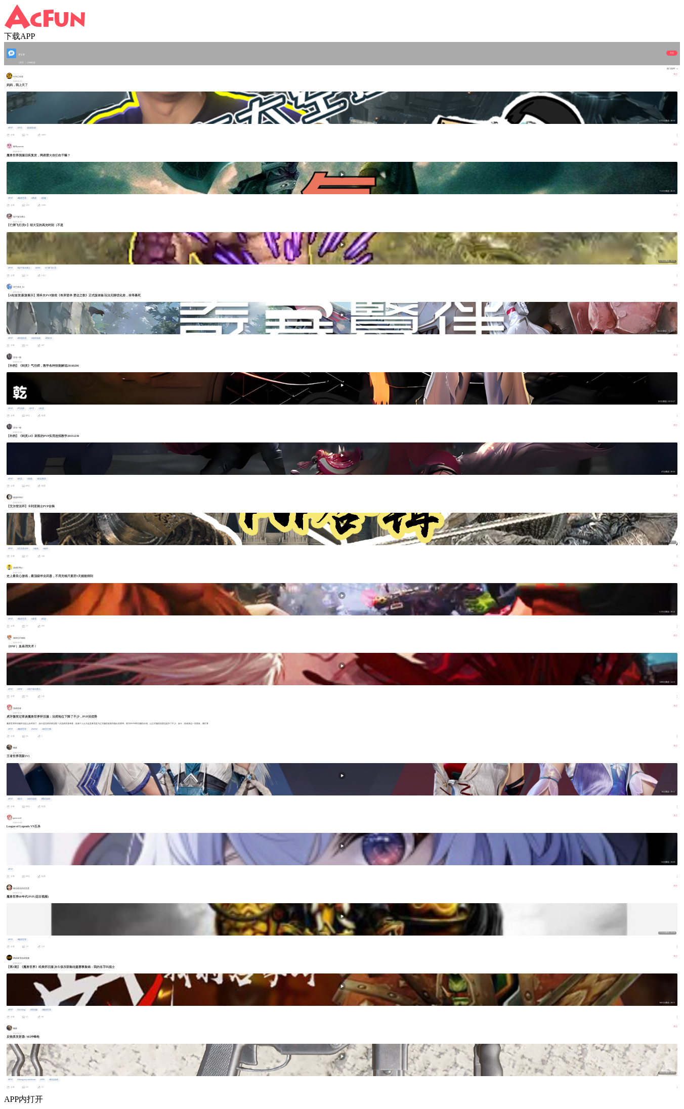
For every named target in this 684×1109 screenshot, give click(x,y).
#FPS (42, 1080)
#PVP (10, 128)
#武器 (43, 619)
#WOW (34, 729)
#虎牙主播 (46, 729)
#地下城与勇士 (23, 268)
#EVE (19, 128)
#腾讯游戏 (45, 799)
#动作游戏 (35, 338)
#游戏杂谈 (31, 128)
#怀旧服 (33, 1010)
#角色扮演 (21, 338)
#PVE (31, 409)
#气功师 (20, 409)
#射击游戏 (53, 1080)
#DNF (37, 268)
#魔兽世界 (21, 198)
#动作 (45, 549)
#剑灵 (41, 409)
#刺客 (29, 479)
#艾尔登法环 (22, 549)
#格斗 (19, 799)
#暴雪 (33, 619)
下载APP (19, 36)
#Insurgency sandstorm (26, 1080)
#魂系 (35, 549)
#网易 (33, 198)
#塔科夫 (48, 338)
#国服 (43, 198)
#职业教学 (41, 479)
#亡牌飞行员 (50, 268)
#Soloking (21, 1010)
